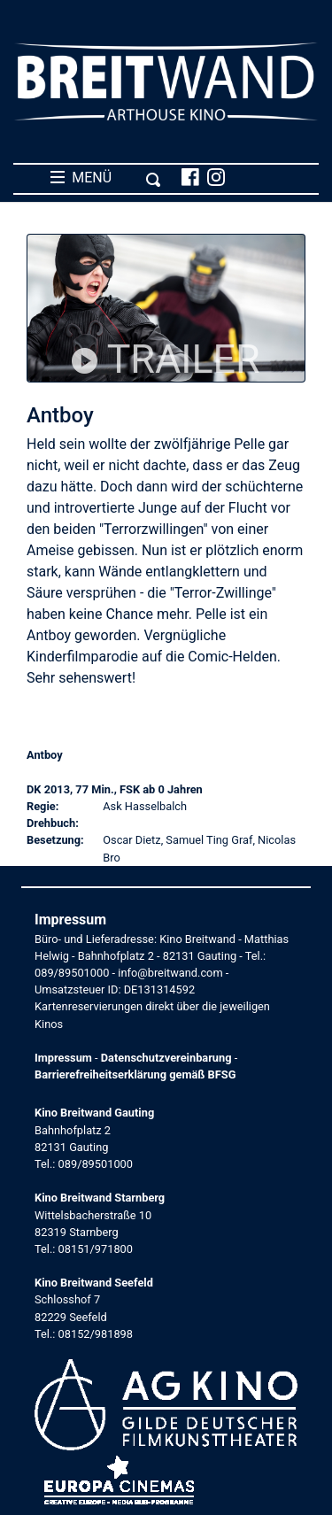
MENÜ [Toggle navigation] (105, 178)
